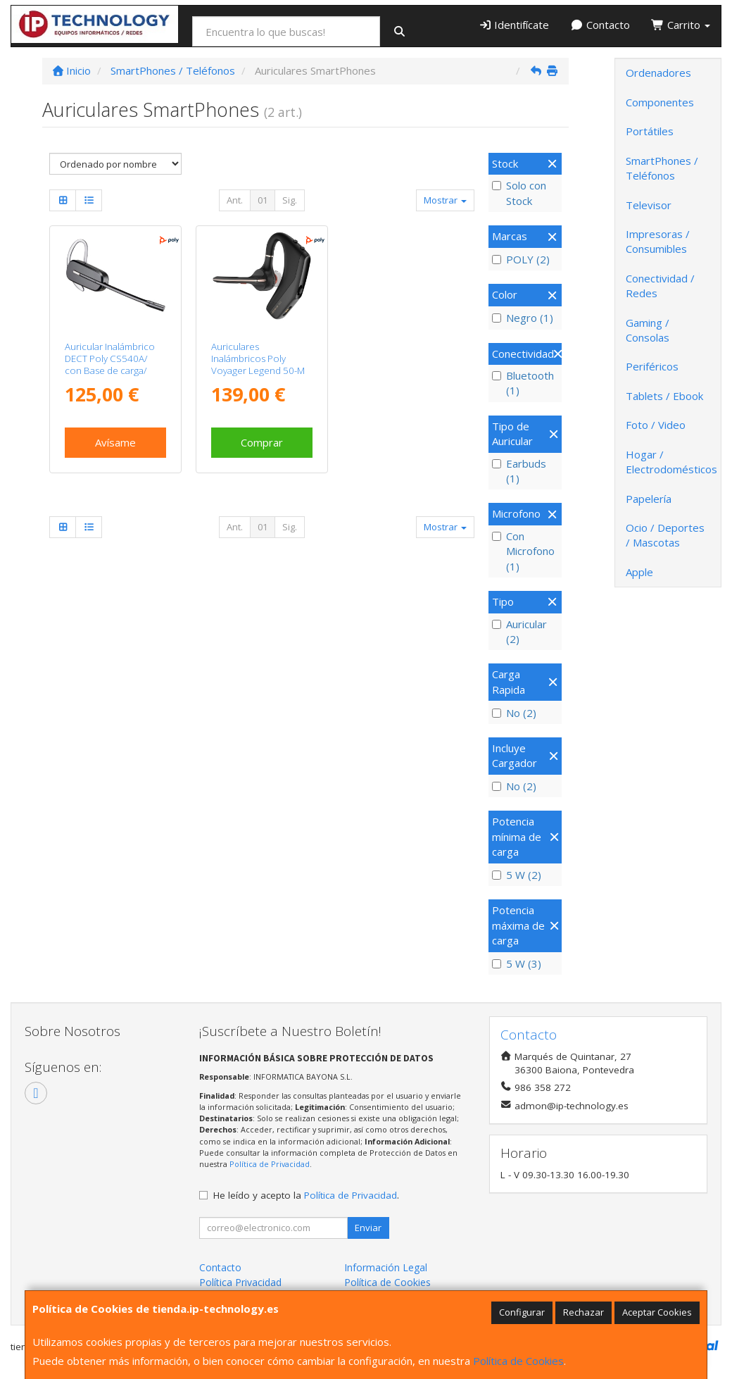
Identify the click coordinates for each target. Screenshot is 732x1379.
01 (262, 200)
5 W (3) (516, 963)
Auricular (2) (519, 631)
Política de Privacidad (269, 1164)
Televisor (648, 205)
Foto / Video (656, 425)
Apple (639, 572)
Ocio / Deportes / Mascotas (665, 534)
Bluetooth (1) (523, 382)
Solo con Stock (519, 192)
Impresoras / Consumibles (658, 241)
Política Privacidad (240, 1282)
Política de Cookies (518, 1361)
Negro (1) (522, 318)
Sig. (289, 200)
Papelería (648, 499)
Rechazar (583, 1312)
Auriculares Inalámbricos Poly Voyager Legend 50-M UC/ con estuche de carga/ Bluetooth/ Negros (258, 376)
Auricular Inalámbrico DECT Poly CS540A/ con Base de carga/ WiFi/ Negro (110, 364)
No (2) (514, 713)
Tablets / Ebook (664, 396)
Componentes (660, 102)
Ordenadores (658, 72)
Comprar (262, 442)
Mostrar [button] (445, 200)
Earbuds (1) (519, 470)
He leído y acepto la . (306, 1195)
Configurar (522, 1312)
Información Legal (385, 1267)
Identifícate (514, 25)
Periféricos (652, 366)
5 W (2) (516, 875)
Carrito (680, 25)
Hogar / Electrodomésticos (671, 461)
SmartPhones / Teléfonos (662, 168)
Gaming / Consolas (647, 330)
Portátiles (650, 131)
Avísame (115, 442)
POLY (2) (521, 259)
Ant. (235, 200)
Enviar (368, 1227)
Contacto (600, 25)
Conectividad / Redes (660, 285)
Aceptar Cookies (657, 1312)
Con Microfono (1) (523, 551)
